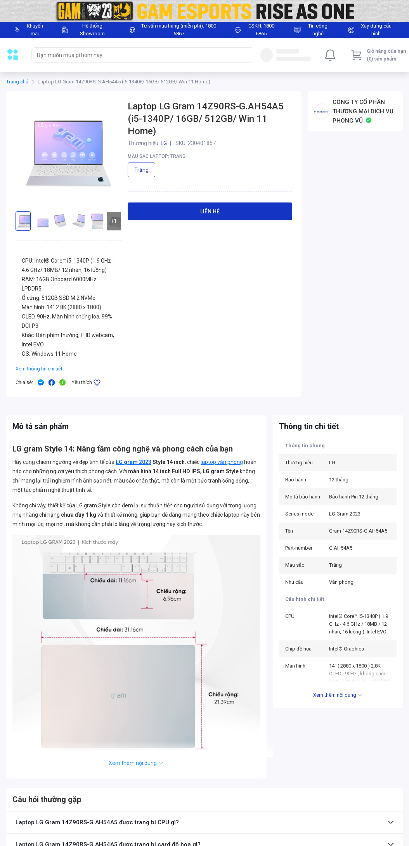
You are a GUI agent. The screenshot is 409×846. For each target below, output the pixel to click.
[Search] (246, 55)
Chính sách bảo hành (108, 806)
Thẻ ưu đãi (18, 797)
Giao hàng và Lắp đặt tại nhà (116, 834)
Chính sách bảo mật (186, 824)
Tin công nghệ (180, 834)
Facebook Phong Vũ (269, 825)
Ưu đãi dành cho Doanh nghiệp (39, 815)
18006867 (255, 805)
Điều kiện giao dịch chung (113, 797)
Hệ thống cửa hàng (185, 806)
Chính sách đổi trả (105, 815)
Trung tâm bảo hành (186, 815)
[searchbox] (135, 55)
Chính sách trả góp (27, 824)
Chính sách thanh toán (110, 824)
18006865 (286, 815)
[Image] (204, 11)
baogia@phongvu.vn (345, 823)
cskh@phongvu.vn (343, 805)
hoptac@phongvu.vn (345, 840)
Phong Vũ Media (266, 835)
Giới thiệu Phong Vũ (186, 797)
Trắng (141, 170)
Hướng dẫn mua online (31, 806)
